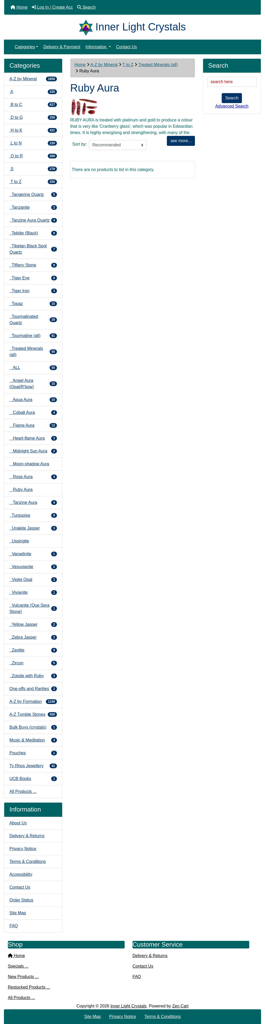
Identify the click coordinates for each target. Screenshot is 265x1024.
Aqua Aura (33, 399)
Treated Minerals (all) (158, 64)
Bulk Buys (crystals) (33, 727)
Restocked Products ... (29, 987)
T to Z (128, 64)
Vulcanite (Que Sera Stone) (33, 608)
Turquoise (33, 515)
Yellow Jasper (33, 624)
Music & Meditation (33, 740)
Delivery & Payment (61, 47)
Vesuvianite (33, 566)
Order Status (21, 900)
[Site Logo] (87, 27)
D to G (33, 117)
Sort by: (79, 144)
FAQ (13, 926)
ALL (33, 367)
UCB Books (33, 778)
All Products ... (22, 791)
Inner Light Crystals (128, 1006)
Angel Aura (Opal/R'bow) (33, 383)
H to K (33, 130)
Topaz (33, 303)
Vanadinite (33, 554)
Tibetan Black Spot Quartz (33, 249)
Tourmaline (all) (33, 335)
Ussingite (19, 541)
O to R (33, 156)
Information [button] (97, 47)
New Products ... (23, 976)
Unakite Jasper (33, 528)
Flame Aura (33, 425)
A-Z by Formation (33, 701)
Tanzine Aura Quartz (33, 220)
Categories (25, 47)
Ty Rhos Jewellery (33, 766)
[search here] (232, 82)
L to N (33, 143)
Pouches (33, 753)
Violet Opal (33, 579)
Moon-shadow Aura (29, 464)
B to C (33, 104)
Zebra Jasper (33, 637)
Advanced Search (231, 106)
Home (80, 64)
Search (231, 98)
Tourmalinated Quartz (33, 319)
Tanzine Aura (33, 502)
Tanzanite (33, 207)
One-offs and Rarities (33, 688)
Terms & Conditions (27, 861)
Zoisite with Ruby (33, 676)
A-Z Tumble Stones (33, 714)
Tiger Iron (33, 291)
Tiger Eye (33, 278)
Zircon (33, 663)
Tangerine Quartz (33, 194)
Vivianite (33, 592)
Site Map (17, 913)
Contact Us (126, 47)
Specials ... (18, 966)
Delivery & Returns (26, 836)
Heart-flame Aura (33, 438)
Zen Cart (180, 1006)
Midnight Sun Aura (33, 451)
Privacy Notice (22, 848)
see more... (180, 140)
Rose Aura (33, 476)
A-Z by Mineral (104, 64)
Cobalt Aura (33, 412)
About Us (18, 823)
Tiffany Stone (33, 265)
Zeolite (33, 650)
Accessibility (20, 874)
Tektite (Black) (33, 233)
